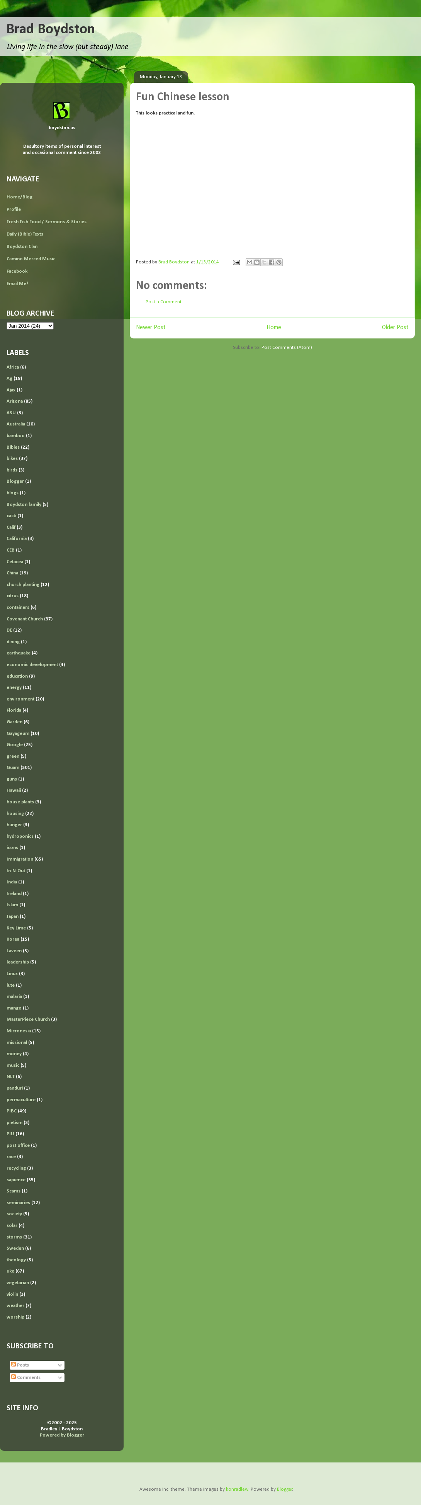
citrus (13, 595)
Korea (13, 939)
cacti (11, 515)
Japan (13, 916)
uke (10, 1271)
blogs (13, 492)
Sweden (15, 1248)
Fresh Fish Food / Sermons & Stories (47, 221)
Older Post (395, 328)
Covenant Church (25, 619)
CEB (11, 550)
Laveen (14, 950)
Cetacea (15, 561)
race (11, 1156)
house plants (20, 802)
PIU (10, 1133)
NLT (11, 1076)
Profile (14, 209)
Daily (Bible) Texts (25, 234)
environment (20, 699)
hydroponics (20, 836)
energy (14, 687)
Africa (13, 367)
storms (14, 1237)
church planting (23, 584)
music (13, 1065)
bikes (12, 458)
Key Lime (16, 928)
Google (15, 744)
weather (15, 1305)
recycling (16, 1168)
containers (18, 607)
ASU (11, 412)
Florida (14, 710)
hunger (14, 824)
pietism (14, 1122)
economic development (32, 664)
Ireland (14, 893)
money (14, 1053)
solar (12, 1225)
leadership (18, 962)
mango (14, 1008)
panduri (15, 1088)
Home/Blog (19, 197)
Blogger (15, 481)
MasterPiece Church (28, 1019)
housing (15, 813)
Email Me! (17, 283)
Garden (14, 721)
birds (12, 470)
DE (9, 630)
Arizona (15, 401)
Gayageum (18, 733)
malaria (14, 996)
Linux (12, 973)
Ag (9, 378)
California (17, 538)
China (12, 573)
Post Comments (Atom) (286, 347)
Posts (20, 1365)
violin (12, 1294)
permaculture (21, 1099)
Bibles (13, 447)
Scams (13, 1191)
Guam (13, 767)
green (13, 756)
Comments (26, 1377)
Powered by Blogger (62, 1435)
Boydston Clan (22, 246)
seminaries (18, 1202)
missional (17, 1042)
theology (16, 1259)
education (17, 676)
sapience (16, 1179)
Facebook (17, 271)
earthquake (19, 653)
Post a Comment (164, 301)
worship (15, 1317)
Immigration (20, 859)
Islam (12, 904)
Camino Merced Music (31, 258)
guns (12, 779)
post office (18, 1145)
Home (274, 328)
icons (12, 847)
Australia (16, 424)
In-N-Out (16, 870)
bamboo (16, 435)
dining (13, 641)
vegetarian (18, 1282)
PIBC (12, 1111)
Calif (11, 527)
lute (11, 985)
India (12, 882)
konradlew (237, 1489)
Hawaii (14, 790)
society (14, 1213)
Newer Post (151, 328)
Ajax (11, 390)
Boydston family (24, 504)
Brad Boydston (50, 29)
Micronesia (19, 1031)
